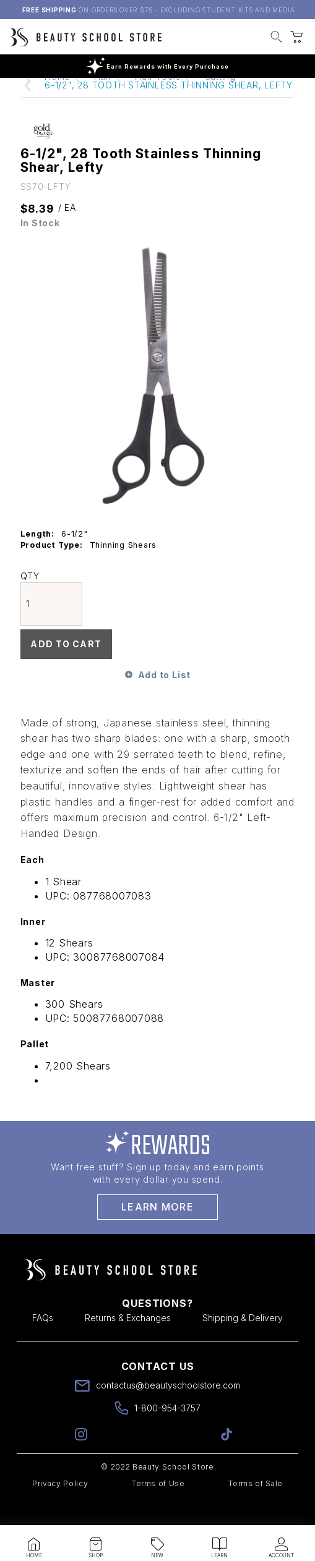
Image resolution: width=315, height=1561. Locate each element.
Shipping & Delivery (242, 1341)
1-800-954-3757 (167, 1431)
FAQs (42, 1341)
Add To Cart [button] (65, 667)
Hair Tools (158, 100)
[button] (276, 38)
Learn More (157, 1230)
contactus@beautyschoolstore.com (168, 1408)
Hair (103, 100)
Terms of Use (158, 1507)
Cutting (220, 100)
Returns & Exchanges (128, 1341)
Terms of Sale (255, 1507)
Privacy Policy (60, 1507)
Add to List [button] (164, 698)
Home (58, 100)
